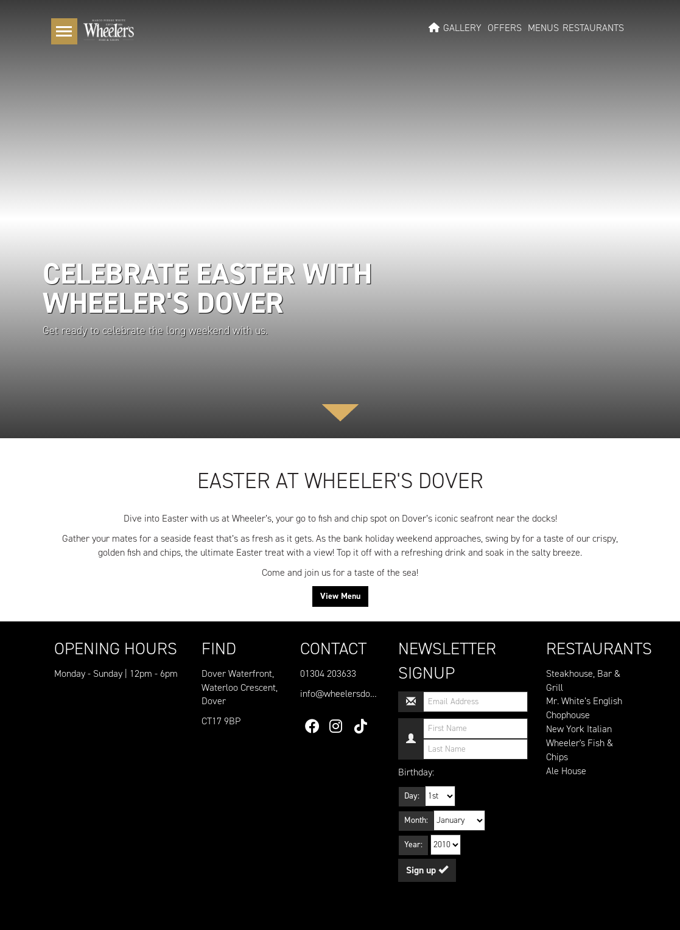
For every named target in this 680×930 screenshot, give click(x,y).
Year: (413, 844)
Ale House (566, 770)
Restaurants (593, 28)
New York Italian (579, 728)
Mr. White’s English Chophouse (584, 707)
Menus (543, 28)
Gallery (462, 28)
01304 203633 (328, 673)
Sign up (427, 870)
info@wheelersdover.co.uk (353, 693)
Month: (416, 820)
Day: (411, 796)
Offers (505, 28)
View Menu (340, 596)
